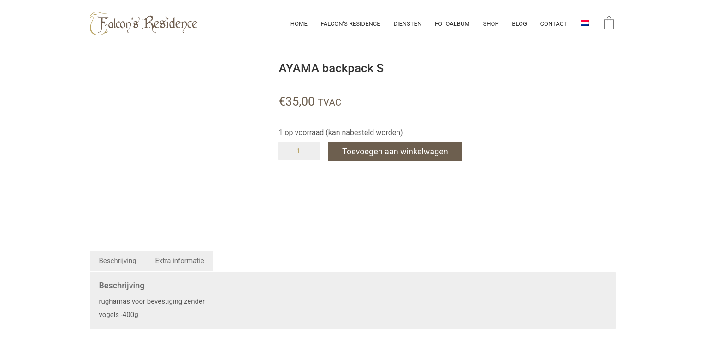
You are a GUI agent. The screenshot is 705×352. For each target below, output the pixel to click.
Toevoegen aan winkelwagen (396, 151)
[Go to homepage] (143, 24)
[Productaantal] (299, 151)
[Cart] (609, 24)
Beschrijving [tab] (117, 261)
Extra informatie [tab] (179, 261)
